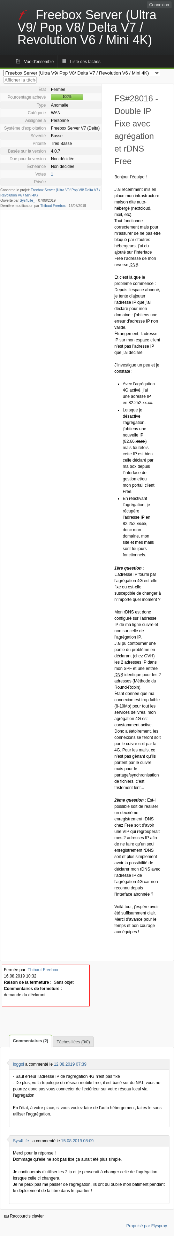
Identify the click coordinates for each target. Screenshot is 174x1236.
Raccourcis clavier (24, 1216)
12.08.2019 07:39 (70, 1064)
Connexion (159, 4)
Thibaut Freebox (53, 206)
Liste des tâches (85, 61)
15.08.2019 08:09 (77, 1140)
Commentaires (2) (30, 1040)
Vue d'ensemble (39, 61)
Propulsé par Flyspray (146, 1225)
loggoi (18, 1064)
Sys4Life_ (27, 200)
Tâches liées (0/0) (73, 1042)
